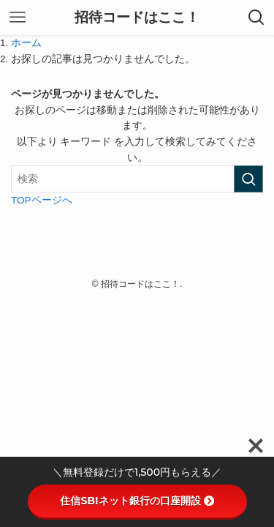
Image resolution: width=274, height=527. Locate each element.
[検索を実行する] (248, 179)
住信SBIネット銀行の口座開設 (136, 500)
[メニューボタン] (17, 17)
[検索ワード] (137, 179)
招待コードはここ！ (137, 18)
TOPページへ (41, 200)
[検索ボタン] (256, 17)
